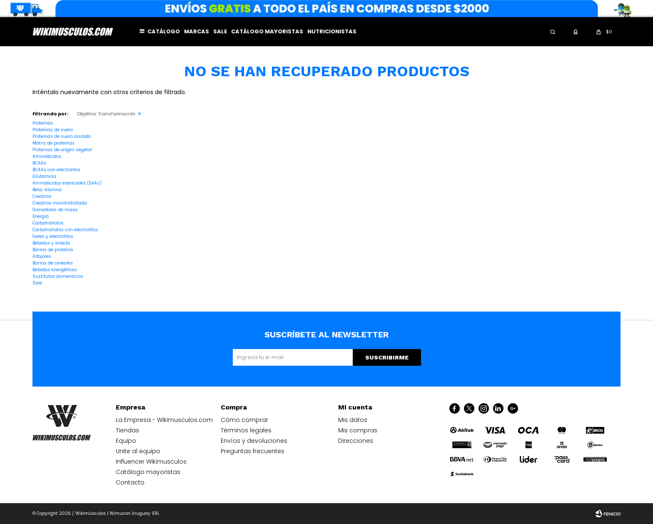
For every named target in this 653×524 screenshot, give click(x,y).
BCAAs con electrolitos (56, 170)
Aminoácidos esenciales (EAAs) (67, 183)
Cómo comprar (244, 420)
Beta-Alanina (47, 190)
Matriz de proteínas (53, 143)
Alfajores (41, 256)
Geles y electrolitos (52, 236)
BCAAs (39, 163)
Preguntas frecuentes (252, 451)
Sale (220, 31)
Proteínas (42, 123)
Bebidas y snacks (51, 243)
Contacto (130, 482)
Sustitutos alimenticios (57, 276)
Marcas (196, 31)
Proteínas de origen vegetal (62, 150)
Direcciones (355, 441)
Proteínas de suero (52, 130)
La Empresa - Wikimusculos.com (164, 420)
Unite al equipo (138, 451)
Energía (40, 216)
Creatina (41, 196)
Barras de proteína (52, 250)
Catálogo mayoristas (267, 31)
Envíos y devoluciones (254, 441)
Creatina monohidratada (59, 203)
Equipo (126, 441)
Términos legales (246, 430)
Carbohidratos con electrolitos (65, 230)
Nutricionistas (331, 31)
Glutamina (44, 176)
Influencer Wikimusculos (151, 461)
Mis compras (357, 430)
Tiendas (127, 430)
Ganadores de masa (54, 210)
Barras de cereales (52, 263)
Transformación (106, 113)
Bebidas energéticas (54, 270)
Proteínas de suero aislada (61, 136)
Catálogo (163, 31)
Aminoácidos (46, 156)
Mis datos (352, 420)
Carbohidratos (48, 223)
